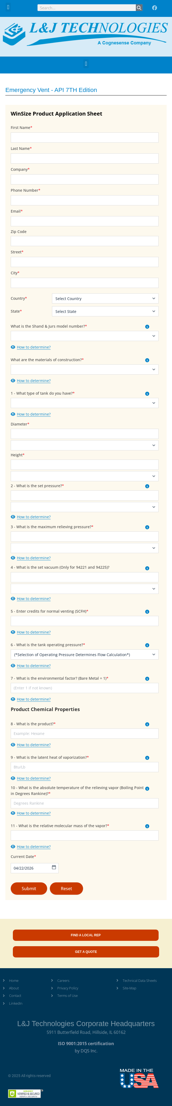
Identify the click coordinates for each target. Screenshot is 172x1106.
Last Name (21, 148)
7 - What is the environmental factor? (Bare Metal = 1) (60, 678)
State (15, 311)
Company (20, 169)
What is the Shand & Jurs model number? (49, 326)
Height (18, 454)
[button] (8, 7)
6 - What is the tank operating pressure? (48, 644)
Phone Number (25, 190)
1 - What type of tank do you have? (43, 393)
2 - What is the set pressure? (37, 485)
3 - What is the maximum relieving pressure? (52, 526)
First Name (21, 127)
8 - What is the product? (33, 723)
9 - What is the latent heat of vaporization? (50, 757)
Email (17, 211)
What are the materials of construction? (47, 359)
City (15, 272)
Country (18, 298)
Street (17, 251)
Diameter (20, 424)
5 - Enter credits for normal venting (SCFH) (49, 611)
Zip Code (19, 231)
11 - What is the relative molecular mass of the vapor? (60, 825)
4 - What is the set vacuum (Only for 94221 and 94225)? (60, 567)
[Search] (139, 7)
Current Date (23, 856)
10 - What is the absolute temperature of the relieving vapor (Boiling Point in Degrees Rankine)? (77, 790)
